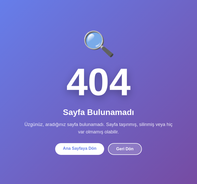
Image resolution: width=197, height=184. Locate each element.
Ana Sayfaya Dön (79, 148)
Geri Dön (125, 149)
